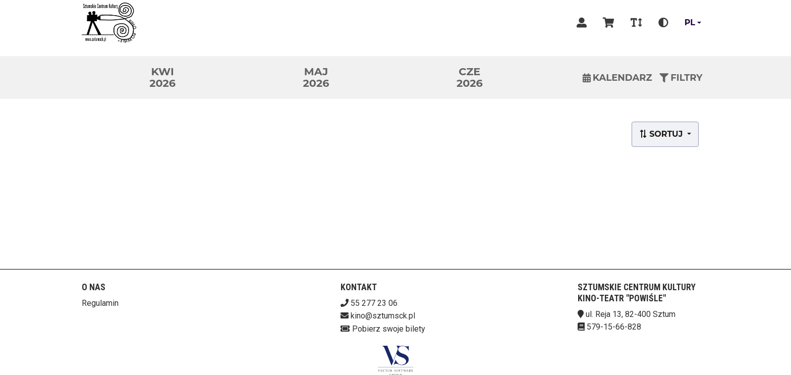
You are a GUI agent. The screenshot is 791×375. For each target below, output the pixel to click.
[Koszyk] (609, 23)
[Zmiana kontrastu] (663, 22)
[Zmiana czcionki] (636, 22)
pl (690, 22)
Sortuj (662, 134)
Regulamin (100, 303)
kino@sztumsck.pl (383, 315)
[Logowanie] (582, 23)
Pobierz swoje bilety (388, 329)
